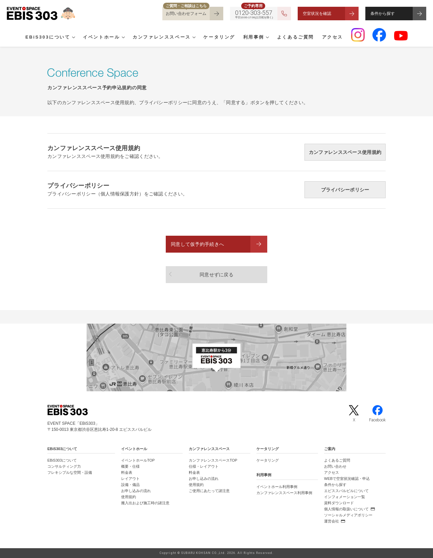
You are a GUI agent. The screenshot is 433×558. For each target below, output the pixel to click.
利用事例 (253, 37)
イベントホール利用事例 (276, 487)
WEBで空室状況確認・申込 (347, 478)
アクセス (332, 37)
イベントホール (101, 37)
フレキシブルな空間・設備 (69, 472)
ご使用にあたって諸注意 (209, 491)
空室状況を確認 (317, 13)
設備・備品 (130, 485)
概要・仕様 (130, 466)
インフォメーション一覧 (344, 497)
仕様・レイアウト (204, 466)
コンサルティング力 (64, 466)
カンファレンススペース (162, 37)
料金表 (126, 472)
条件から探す (382, 13)
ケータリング (219, 37)
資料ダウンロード (339, 503)
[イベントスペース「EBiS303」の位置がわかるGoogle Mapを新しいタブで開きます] (216, 357)
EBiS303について (47, 37)
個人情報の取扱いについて (346, 509)
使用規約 (128, 497)
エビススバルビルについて (346, 491)
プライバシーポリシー (345, 189)
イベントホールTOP (138, 460)
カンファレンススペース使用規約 (345, 152)
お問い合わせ (335, 466)
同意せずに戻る (216, 274)
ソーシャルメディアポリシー (348, 515)
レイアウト (130, 478)
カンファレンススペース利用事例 (284, 493)
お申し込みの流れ (136, 491)
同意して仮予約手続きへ (197, 244)
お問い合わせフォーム (186, 13)
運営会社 (331, 521)
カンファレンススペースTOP (213, 460)
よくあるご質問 (295, 37)
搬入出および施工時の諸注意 (145, 503)
